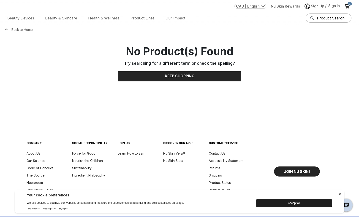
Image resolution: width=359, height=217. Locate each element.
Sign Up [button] (314, 6)
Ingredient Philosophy (88, 175)
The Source (36, 175)
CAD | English (250, 6)
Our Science (36, 161)
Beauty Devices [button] (20, 18)
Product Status (220, 183)
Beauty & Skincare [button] (61, 18)
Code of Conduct (40, 168)
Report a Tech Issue (224, 208)
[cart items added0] (348, 6)
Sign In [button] (334, 5)
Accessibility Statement (226, 161)
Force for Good (83, 153)
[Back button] (7, 29)
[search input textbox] (333, 18)
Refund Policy (219, 190)
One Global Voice (40, 190)
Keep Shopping (179, 76)
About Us (33, 153)
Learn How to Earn (131, 153)
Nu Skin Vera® (174, 153)
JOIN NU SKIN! (297, 171)
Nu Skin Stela (173, 161)
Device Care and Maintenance (221, 199)
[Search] (312, 18)
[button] (297, 171)
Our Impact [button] (175, 18)
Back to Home (22, 30)
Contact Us (217, 153)
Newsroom (35, 183)
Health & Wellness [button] (104, 18)
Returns (214, 168)
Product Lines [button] (143, 18)
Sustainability (82, 168)
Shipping (215, 175)
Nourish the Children (87, 161)
